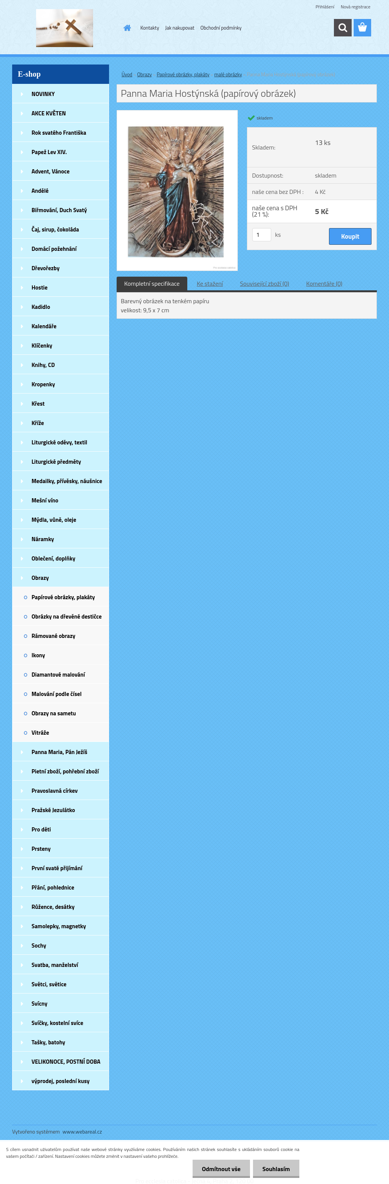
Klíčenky (42, 345)
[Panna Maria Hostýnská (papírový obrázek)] (177, 113)
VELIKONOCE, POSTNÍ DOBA (66, 1061)
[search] (342, 27)
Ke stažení (210, 283)
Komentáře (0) (324, 283)
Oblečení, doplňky (53, 558)
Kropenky (43, 384)
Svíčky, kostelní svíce (57, 1023)
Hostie (39, 287)
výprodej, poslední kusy (61, 1081)
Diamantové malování (58, 674)
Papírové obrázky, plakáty (63, 597)
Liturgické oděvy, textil (59, 442)
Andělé (40, 190)
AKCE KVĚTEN (49, 113)
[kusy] (261, 234)
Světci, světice (49, 984)
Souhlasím (276, 1168)
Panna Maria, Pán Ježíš (59, 752)
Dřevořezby (46, 268)
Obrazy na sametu (54, 713)
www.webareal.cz (82, 1131)
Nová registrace (355, 6)
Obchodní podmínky (221, 27)
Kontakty (150, 27)
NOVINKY (43, 94)
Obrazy (40, 577)
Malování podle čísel (57, 694)
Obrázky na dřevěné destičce (67, 616)
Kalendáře (44, 326)
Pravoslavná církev (55, 790)
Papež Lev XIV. (49, 152)
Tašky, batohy (48, 1042)
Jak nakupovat (179, 27)
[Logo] (64, 28)
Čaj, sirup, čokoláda (55, 229)
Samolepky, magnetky (59, 926)
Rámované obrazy (53, 635)
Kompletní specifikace (152, 283)
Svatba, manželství (55, 964)
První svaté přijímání (57, 868)
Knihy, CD (43, 365)
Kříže (38, 423)
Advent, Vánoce (51, 171)
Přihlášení (325, 6)
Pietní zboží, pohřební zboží (65, 771)
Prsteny (41, 848)
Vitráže (40, 732)
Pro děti (41, 829)
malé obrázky (228, 74)
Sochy (39, 945)
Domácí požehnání (54, 248)
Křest (38, 403)
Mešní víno (45, 500)
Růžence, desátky (53, 906)
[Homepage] (126, 27)
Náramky (43, 539)
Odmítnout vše (221, 1168)
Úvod (127, 74)
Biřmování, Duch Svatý (59, 210)
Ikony (38, 655)
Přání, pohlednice (53, 887)
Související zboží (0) (264, 283)
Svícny (39, 1003)
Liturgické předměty (56, 461)
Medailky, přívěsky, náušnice (67, 481)
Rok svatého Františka (59, 132)
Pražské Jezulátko (53, 810)
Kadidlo (41, 306)
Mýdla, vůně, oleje (54, 519)
